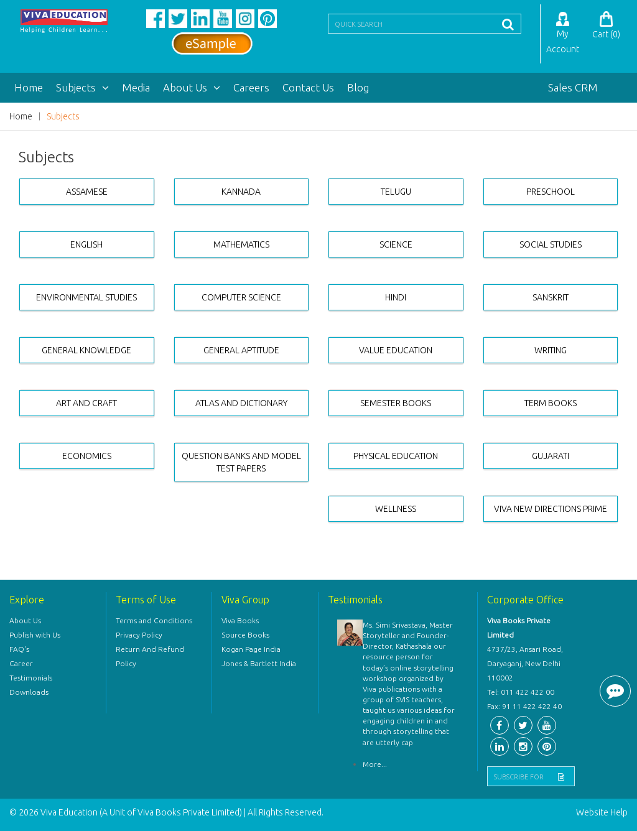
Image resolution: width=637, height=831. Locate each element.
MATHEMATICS (241, 244)
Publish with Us (34, 635)
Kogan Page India (251, 649)
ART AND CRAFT (86, 403)
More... (375, 764)
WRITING (550, 350)
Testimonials (30, 678)
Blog (358, 87)
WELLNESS (395, 509)
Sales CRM (573, 87)
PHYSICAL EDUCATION (395, 456)
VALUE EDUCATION (395, 350)
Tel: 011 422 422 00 (520, 692)
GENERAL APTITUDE (241, 350)
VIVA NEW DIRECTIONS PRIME (550, 509)
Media (136, 87)
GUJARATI (550, 456)
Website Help (602, 812)
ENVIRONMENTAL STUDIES (86, 297)
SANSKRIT (550, 297)
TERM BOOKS (550, 403)
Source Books (245, 635)
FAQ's (19, 649)
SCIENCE (395, 244)
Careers (251, 87)
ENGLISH (86, 244)
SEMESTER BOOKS (395, 403)
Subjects (82, 87)
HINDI (395, 297)
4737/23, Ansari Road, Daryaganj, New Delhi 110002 (525, 663)
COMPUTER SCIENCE (241, 297)
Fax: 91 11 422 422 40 (524, 706)
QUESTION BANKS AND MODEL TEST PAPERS (241, 462)
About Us (191, 87)
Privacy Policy (139, 635)
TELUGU (396, 192)
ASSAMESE (87, 192)
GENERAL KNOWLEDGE (86, 350)
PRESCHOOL (550, 192)
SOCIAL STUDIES (550, 244)
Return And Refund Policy (150, 656)
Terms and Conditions (154, 620)
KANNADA (241, 192)
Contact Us (308, 87)
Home (28, 87)
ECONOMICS (86, 456)
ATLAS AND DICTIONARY (241, 403)
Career (21, 663)
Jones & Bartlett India (258, 663)
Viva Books (240, 620)
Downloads (29, 692)
